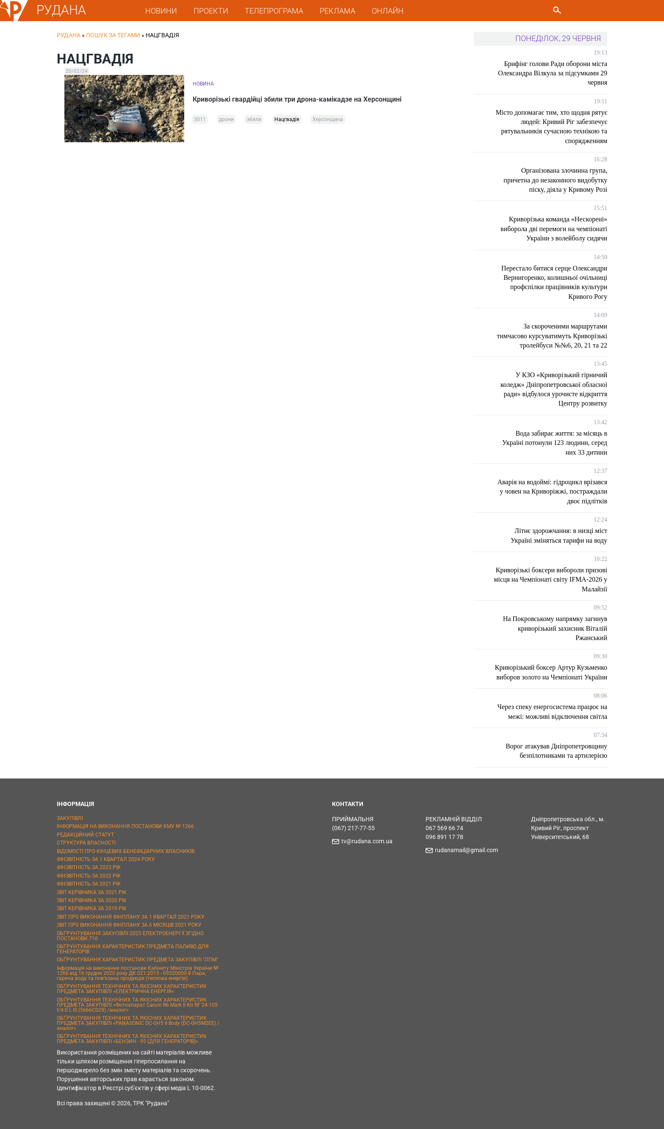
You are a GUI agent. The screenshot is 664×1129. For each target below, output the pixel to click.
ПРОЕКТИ (211, 10)
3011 (200, 119)
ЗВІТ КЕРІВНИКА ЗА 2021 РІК (92, 892)
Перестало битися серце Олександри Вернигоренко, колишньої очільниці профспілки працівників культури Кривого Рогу (554, 282)
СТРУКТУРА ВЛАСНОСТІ (86, 843)
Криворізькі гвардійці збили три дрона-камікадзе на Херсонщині (297, 99)
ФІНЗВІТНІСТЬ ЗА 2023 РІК (89, 867)
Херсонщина (328, 119)
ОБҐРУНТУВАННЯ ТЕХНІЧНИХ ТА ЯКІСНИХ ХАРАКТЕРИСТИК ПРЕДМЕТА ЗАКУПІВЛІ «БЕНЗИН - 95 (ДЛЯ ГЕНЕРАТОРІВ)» (132, 1038)
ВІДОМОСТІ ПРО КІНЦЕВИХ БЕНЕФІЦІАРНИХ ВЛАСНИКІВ (125, 851)
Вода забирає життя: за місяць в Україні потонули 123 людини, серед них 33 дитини (554, 443)
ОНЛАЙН (388, 10)
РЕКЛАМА (337, 10)
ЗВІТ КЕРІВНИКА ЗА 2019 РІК (92, 908)
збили (254, 119)
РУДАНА (61, 10)
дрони (226, 119)
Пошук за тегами (113, 35)
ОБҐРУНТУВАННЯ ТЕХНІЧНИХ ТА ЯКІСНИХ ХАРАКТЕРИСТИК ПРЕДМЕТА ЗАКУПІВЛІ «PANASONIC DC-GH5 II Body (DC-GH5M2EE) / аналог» (138, 1023)
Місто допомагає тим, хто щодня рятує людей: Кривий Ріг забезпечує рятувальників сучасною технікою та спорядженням (551, 126)
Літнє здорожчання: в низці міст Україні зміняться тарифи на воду (559, 535)
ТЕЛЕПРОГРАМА (274, 10)
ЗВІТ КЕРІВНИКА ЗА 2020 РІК (92, 900)
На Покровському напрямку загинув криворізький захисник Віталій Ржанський (555, 628)
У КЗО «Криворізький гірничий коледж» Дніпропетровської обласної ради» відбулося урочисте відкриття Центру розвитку (554, 389)
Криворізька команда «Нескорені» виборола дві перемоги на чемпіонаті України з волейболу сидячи (554, 228)
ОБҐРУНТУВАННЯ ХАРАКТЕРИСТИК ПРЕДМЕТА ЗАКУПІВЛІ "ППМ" (137, 960)
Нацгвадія (286, 119)
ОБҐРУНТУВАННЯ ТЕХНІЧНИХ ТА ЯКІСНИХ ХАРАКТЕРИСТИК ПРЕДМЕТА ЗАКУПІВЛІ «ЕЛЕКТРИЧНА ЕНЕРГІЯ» (132, 988)
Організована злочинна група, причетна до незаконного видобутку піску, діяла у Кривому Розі (555, 180)
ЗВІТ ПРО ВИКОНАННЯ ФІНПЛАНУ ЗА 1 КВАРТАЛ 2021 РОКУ (131, 917)
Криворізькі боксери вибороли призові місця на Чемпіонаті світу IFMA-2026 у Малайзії (550, 579)
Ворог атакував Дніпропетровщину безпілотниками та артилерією (556, 751)
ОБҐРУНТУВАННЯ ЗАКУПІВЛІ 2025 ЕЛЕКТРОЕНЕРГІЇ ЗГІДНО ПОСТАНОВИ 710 (130, 935)
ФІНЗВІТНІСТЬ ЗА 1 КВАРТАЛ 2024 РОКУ (106, 859)
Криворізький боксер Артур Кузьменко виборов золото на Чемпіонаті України (551, 672)
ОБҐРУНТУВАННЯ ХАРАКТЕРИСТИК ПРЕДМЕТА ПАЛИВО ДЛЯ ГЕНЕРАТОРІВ (133, 949)
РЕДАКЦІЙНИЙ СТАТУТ (85, 835)
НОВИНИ (161, 10)
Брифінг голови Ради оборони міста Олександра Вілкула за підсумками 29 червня (552, 73)
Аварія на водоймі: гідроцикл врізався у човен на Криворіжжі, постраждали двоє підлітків (552, 491)
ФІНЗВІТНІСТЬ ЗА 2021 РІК (89, 884)
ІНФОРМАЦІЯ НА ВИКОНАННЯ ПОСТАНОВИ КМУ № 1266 (125, 826)
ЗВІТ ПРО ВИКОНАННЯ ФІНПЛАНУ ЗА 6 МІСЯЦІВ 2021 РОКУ (129, 925)
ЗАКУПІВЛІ (70, 818)
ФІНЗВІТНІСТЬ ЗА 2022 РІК (89, 876)
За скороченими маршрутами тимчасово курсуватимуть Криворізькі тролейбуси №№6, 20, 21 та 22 (552, 336)
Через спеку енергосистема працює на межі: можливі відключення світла (552, 711)
